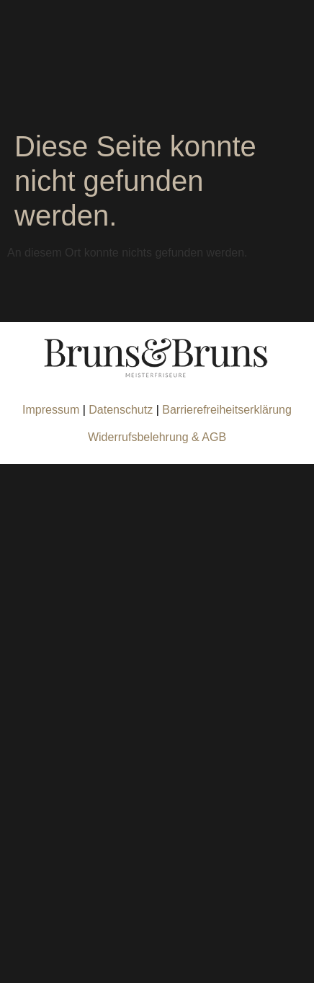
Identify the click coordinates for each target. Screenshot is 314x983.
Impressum (50, 410)
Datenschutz (122, 410)
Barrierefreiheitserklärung (227, 410)
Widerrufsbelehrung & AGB (157, 437)
